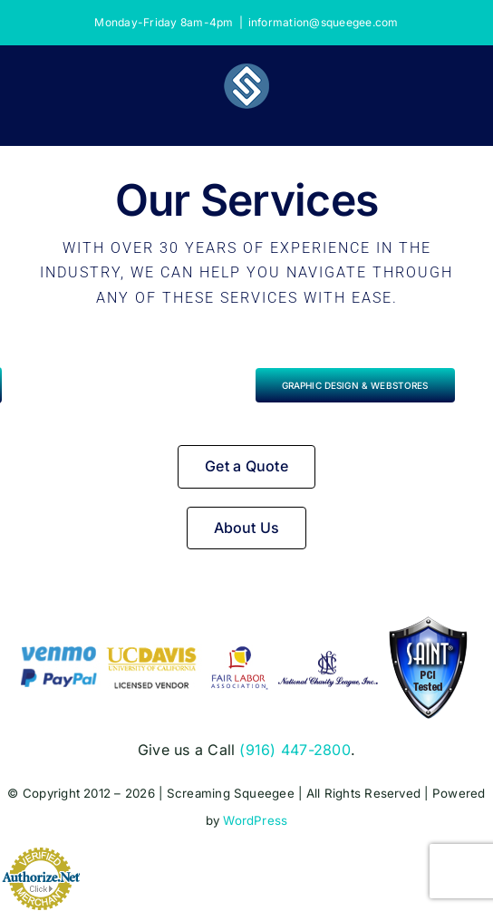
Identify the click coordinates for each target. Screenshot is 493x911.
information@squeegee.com (323, 22)
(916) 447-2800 (294, 750)
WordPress (255, 821)
